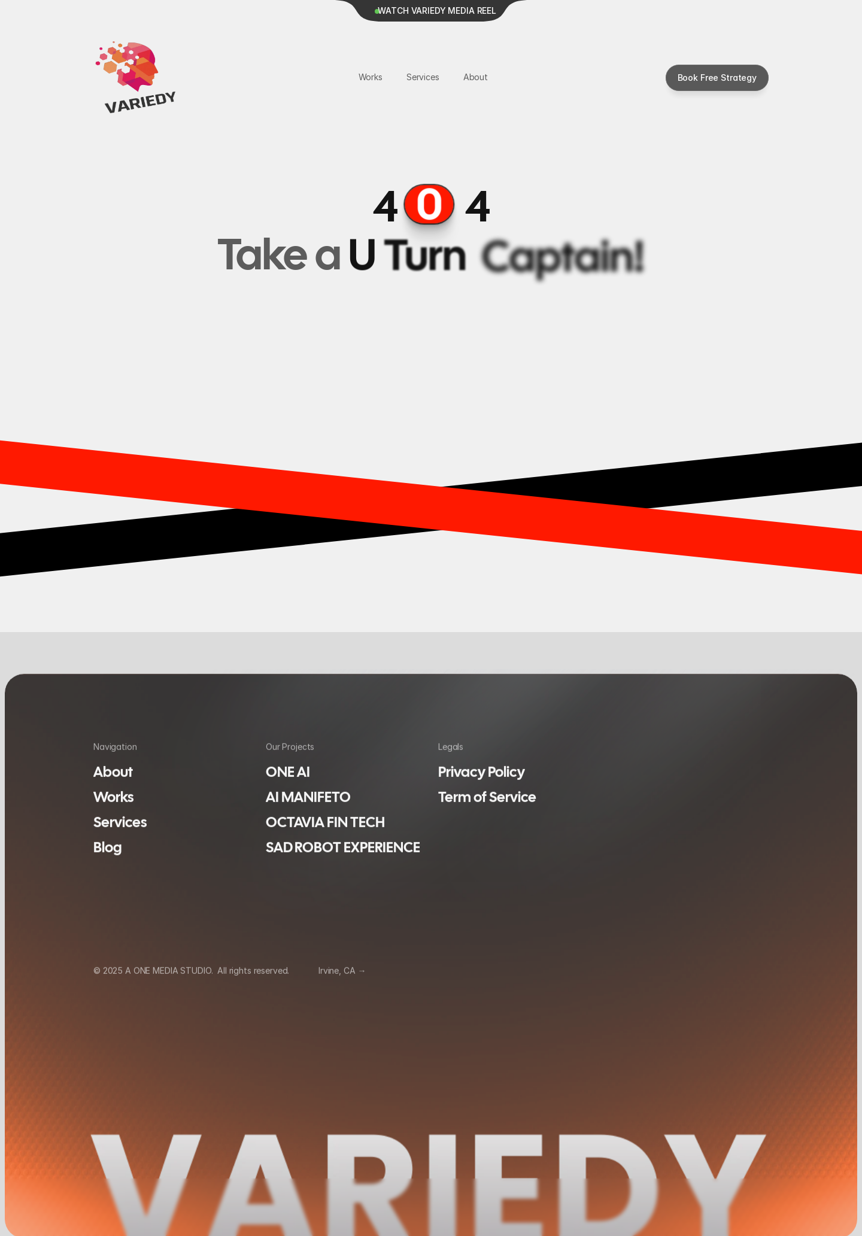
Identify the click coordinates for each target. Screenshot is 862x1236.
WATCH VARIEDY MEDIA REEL (437, 10)
